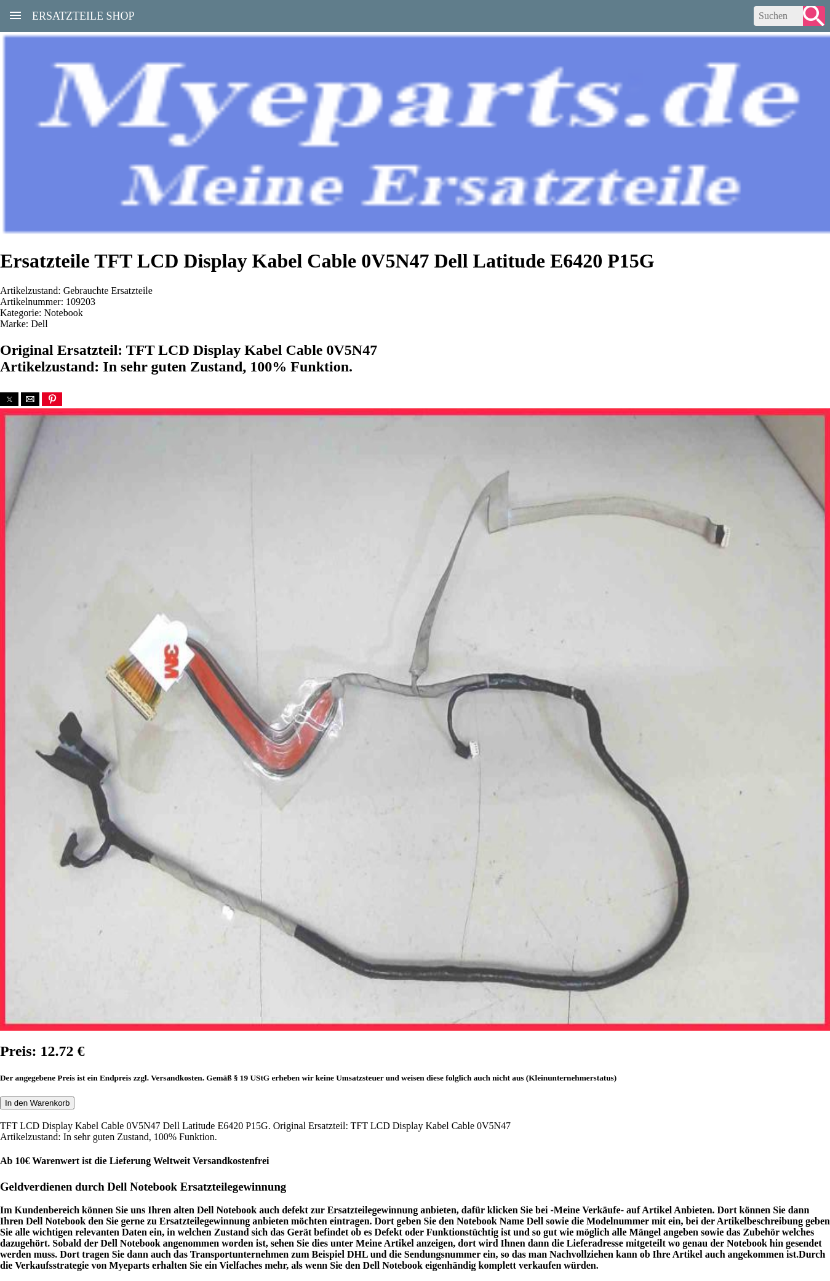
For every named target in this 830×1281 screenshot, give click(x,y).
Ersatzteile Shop (83, 15)
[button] (9, 399)
